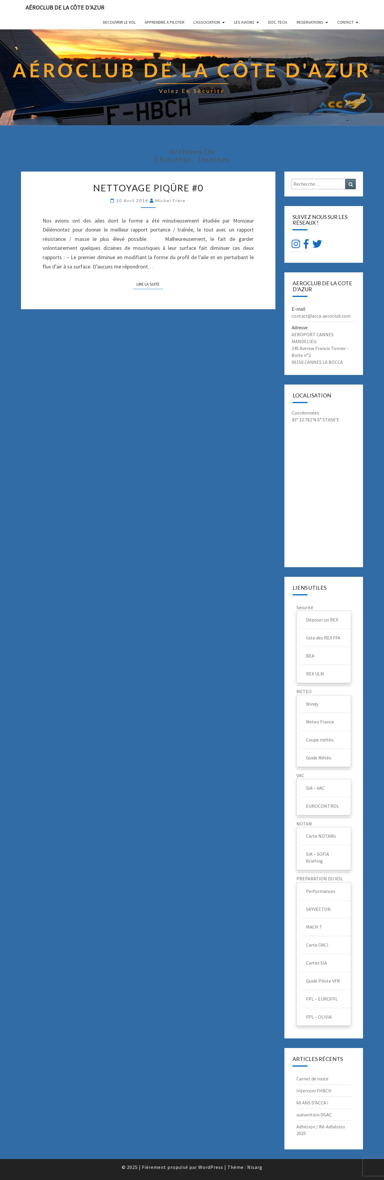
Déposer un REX (322, 620)
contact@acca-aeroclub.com (321, 316)
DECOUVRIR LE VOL (119, 22)
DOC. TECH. (278, 22)
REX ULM (315, 674)
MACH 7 (314, 927)
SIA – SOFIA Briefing (317, 857)
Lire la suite (149, 284)
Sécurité (304, 607)
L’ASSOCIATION (207, 22)
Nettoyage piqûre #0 (148, 187)
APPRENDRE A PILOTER (164, 22)
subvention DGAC (314, 1115)
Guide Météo (319, 758)
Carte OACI (317, 945)
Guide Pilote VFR (323, 981)
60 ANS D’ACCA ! (312, 1103)
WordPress (210, 1167)
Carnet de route (312, 1079)
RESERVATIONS (310, 22)
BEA (310, 656)
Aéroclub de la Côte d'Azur (65, 7)
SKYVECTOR (318, 909)
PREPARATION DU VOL (319, 879)
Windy (312, 704)
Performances (320, 891)
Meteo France (320, 722)
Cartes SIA (316, 963)
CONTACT (345, 22)
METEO (304, 691)
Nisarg (254, 1167)
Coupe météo (320, 740)
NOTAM (304, 824)
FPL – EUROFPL (322, 999)
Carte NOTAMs (321, 836)
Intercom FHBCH (314, 1091)
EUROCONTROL (322, 806)
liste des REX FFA (323, 638)
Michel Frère (170, 200)
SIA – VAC (315, 788)
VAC (300, 775)
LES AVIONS (244, 22)
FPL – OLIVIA (319, 1017)
